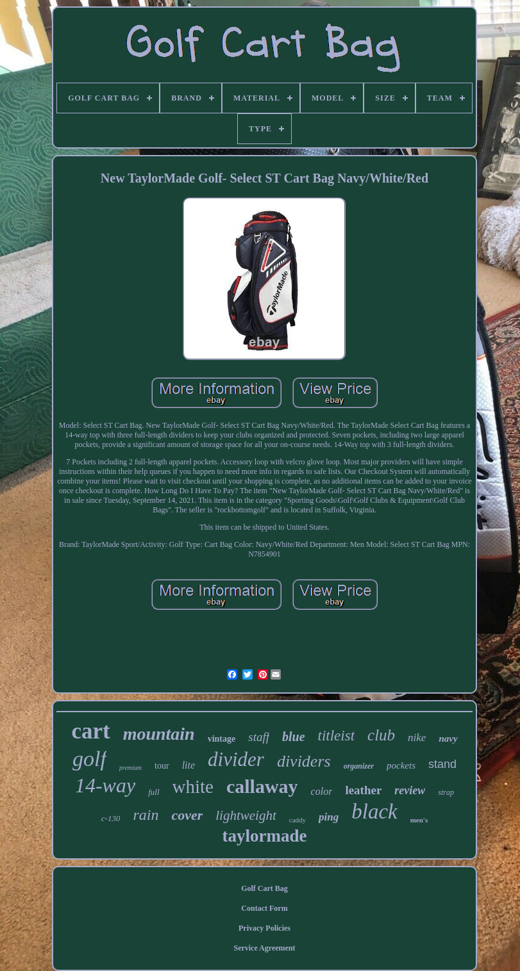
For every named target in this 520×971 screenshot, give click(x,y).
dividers (304, 761)
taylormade (264, 835)
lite (188, 765)
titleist (336, 736)
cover (187, 815)
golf (89, 759)
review (409, 790)
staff (258, 737)
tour (162, 766)
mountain (159, 734)
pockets (401, 765)
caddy (297, 820)
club (381, 735)
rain (145, 814)
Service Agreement (264, 947)
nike (417, 737)
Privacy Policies (264, 928)
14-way (105, 785)
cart (90, 731)
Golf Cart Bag (264, 888)
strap (446, 792)
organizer (359, 766)
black (374, 811)
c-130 (111, 818)
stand (442, 764)
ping (329, 817)
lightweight (245, 815)
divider (236, 759)
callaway (262, 786)
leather (363, 790)
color (322, 791)
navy (448, 738)
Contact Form (264, 908)
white (193, 786)
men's (419, 820)
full (153, 792)
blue (293, 737)
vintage (222, 739)
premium (130, 767)
